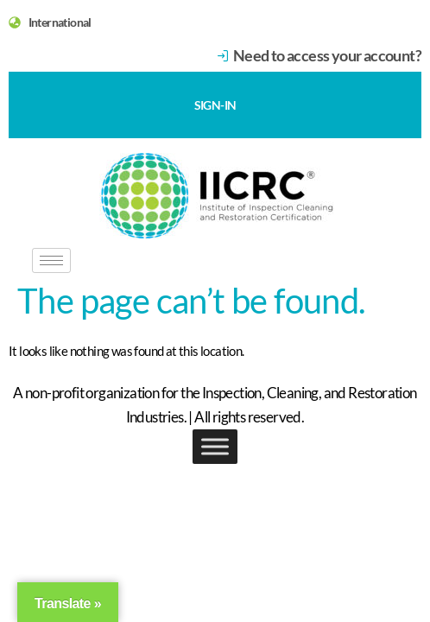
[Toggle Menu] (215, 446)
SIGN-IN (215, 105)
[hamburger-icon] (51, 260)
